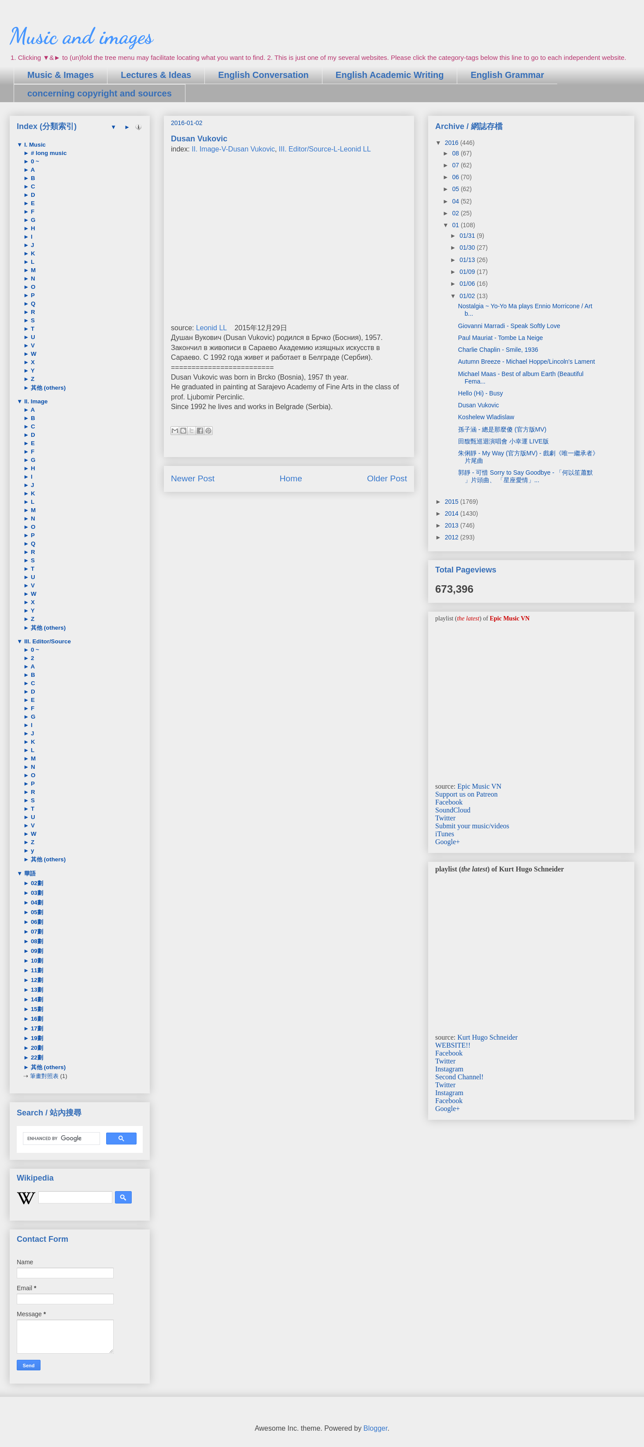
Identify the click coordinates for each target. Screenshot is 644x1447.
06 (456, 177)
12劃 (36, 980)
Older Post (387, 478)
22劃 (36, 1057)
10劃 (36, 960)
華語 (29, 873)
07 (456, 165)
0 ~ (34, 161)
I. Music (34, 144)
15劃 (36, 1009)
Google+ (447, 841)
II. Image (35, 401)
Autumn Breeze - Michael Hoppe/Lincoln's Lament (526, 361)
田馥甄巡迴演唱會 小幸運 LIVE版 (503, 441)
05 (456, 188)
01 (456, 225)
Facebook (449, 802)
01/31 (468, 235)
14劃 (36, 999)
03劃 (36, 893)
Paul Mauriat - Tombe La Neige (500, 337)
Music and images (81, 36)
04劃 (36, 902)
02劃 (36, 883)
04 (456, 201)
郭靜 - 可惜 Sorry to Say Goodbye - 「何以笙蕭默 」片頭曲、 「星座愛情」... (525, 476)
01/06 (468, 283)
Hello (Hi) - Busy (480, 393)
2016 (452, 142)
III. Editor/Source (46, 641)
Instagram (449, 1069)
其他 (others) (47, 387)
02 (456, 213)
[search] (60, 1139)
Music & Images (60, 75)
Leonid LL (211, 328)
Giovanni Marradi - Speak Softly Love (509, 325)
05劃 (36, 912)
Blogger (375, 1428)
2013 (452, 525)
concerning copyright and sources (99, 93)
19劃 (36, 1038)
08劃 (36, 941)
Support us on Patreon (466, 794)
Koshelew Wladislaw (486, 417)
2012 (452, 537)
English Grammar (507, 75)
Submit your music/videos (472, 826)
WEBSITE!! (452, 1045)
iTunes (444, 834)
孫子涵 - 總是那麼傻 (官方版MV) (502, 429)
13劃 (36, 989)
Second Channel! (459, 1077)
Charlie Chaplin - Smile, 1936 (498, 349)
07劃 (36, 931)
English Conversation (263, 75)
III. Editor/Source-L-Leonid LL (325, 149)
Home (291, 478)
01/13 (468, 259)
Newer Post (193, 478)
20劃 (36, 1048)
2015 (452, 501)
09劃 (36, 951)
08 (456, 153)
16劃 (36, 1018)
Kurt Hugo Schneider (487, 1037)
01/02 (468, 295)
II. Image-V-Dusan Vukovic (233, 149)
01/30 (468, 247)
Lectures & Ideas (156, 75)
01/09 (468, 271)
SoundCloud (452, 810)
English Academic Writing (390, 75)
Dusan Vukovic (478, 405)
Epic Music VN (479, 786)
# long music (48, 153)
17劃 (36, 1028)
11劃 (36, 970)
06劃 (36, 922)
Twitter (445, 818)
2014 (452, 513)
